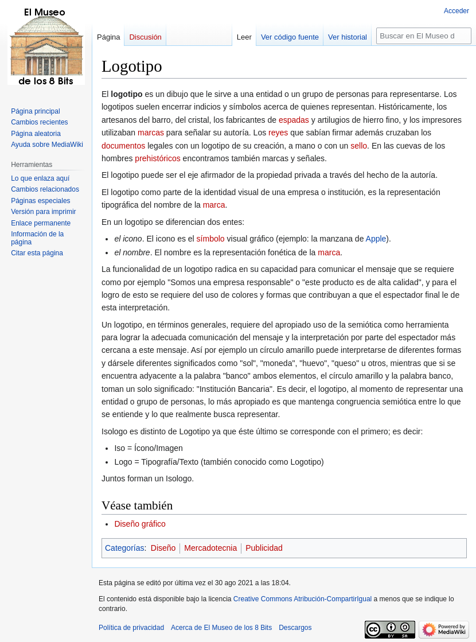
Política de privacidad (131, 628)
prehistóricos (157, 158)
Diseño (163, 547)
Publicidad (264, 547)
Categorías (124, 547)
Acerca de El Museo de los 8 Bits (221, 628)
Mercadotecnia (210, 547)
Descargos (295, 628)
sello (358, 145)
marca (214, 204)
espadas (294, 119)
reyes (278, 132)
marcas (151, 132)
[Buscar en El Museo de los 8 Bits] (423, 36)
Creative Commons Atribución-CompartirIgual (302, 599)
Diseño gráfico (140, 523)
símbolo (211, 238)
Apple (376, 238)
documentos (123, 145)
